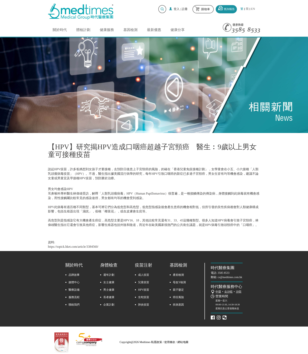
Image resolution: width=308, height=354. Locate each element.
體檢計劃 (83, 30)
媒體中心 (74, 282)
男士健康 (108, 289)
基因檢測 (130, 30)
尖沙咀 (228, 291)
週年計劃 (108, 274)
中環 (218, 291)
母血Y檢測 (179, 282)
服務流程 (74, 297)
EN (253, 8)
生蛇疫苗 (143, 297)
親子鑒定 (178, 289)
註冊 (185, 9)
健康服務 (107, 30)
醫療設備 (74, 289)
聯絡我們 (74, 304)
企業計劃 (108, 304)
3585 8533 (224, 272)
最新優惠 (154, 30)
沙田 (238, 291)
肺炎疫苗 (143, 304)
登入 (177, 9)
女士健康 (108, 282)
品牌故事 (74, 274)
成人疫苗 (143, 274)
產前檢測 (178, 274)
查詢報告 (229, 9)
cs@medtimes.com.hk (230, 277)
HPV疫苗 (143, 289)
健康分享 (177, 30)
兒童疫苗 (143, 282)
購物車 (205, 9)
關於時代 (60, 30)
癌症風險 (178, 297)
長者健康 (108, 297)
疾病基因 (178, 304)
